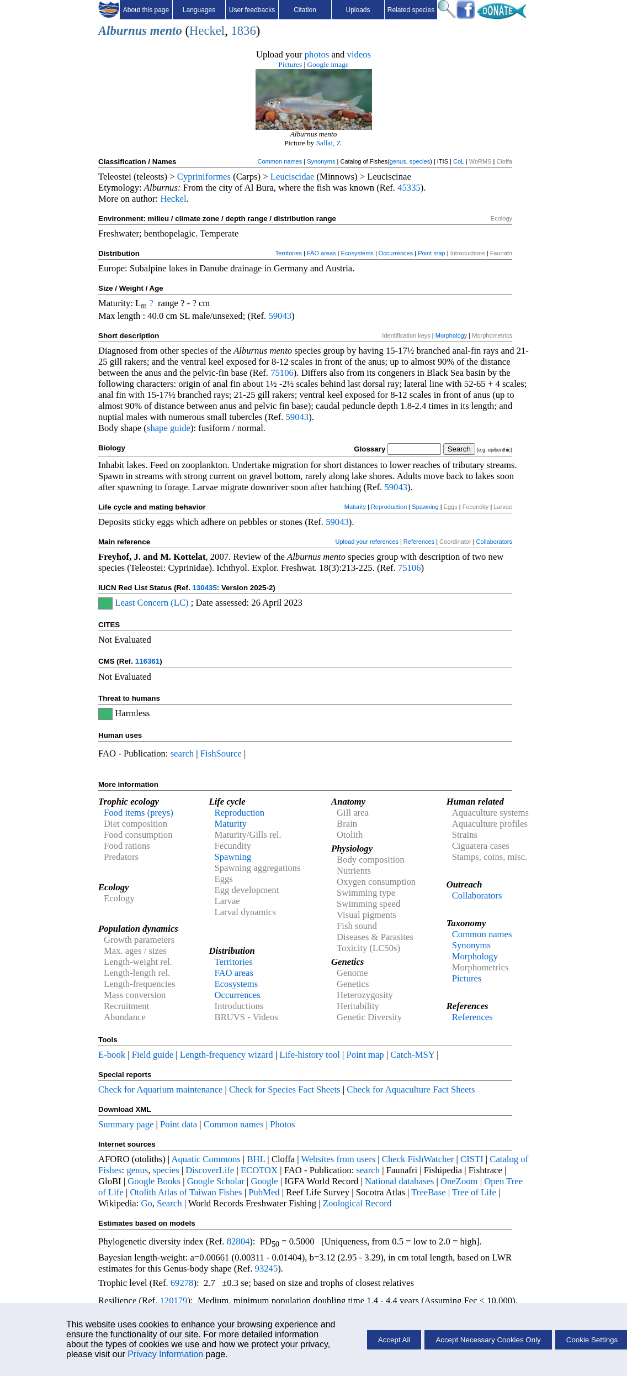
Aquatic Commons (205, 1159)
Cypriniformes (204, 176)
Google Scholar (216, 1181)
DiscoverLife (209, 1170)
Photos (282, 1124)
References (418, 541)
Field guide (152, 1054)
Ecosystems (357, 253)
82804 (238, 1241)
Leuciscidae (292, 176)
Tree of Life (474, 1192)
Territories (288, 253)
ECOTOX (259, 1170)
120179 (173, 1300)
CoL (458, 161)
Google (264, 1181)
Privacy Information (165, 1354)
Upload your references (367, 541)
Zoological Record (357, 1203)
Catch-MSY (412, 1054)
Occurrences (396, 253)
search (182, 753)
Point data (178, 1124)
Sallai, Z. (329, 143)
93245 (266, 1268)
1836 (243, 31)
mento (166, 31)
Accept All (394, 1340)
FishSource (221, 753)
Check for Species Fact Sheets (285, 1089)
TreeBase (428, 1192)
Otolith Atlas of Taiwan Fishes (186, 1192)
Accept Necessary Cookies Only (487, 1340)
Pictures (290, 64)
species (420, 161)
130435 (204, 588)
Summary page (125, 1124)
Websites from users (338, 1159)
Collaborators (494, 541)
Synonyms (321, 161)
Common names (279, 161)
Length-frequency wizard (226, 1054)
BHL (256, 1159)
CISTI (471, 1159)
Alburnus (122, 31)
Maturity (355, 506)
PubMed (263, 1192)
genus (398, 161)
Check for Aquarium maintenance (160, 1089)
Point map (431, 253)
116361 (147, 661)
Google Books (153, 1181)
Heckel (207, 31)
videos (359, 54)
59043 (279, 316)
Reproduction (389, 506)
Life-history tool (309, 1054)
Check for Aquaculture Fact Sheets (411, 1089)
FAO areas (321, 253)
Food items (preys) (138, 812)
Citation (305, 10)
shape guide (168, 428)
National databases (399, 1181)
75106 (282, 372)
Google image (328, 64)
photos (317, 54)
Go (146, 1203)
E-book (111, 1054)
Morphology (451, 335)
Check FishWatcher (418, 1159)
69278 (182, 1283)
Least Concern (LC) (151, 602)
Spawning (425, 506)
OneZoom (459, 1181)
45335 (409, 187)
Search (169, 1203)
